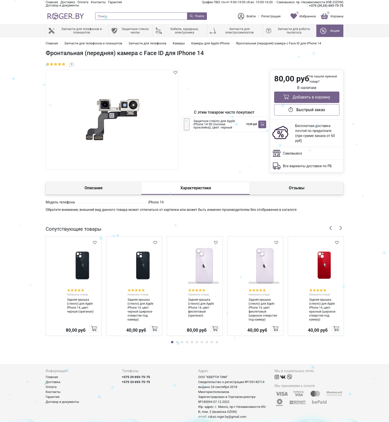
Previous (331, 228)
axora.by (337, 418)
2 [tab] (177, 329)
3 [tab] (182, 329)
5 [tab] (192, 329)
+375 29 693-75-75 (136, 365)
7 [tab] (201, 329)
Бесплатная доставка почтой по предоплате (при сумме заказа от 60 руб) (315, 133)
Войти (251, 16)
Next (341, 228)
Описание (94, 188)
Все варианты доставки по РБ (307, 166)
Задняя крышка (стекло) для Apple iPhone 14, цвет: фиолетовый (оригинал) (191, 299)
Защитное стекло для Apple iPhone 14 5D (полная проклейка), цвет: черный (214, 124)
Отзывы (296, 188)
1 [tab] (172, 329)
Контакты (98, 2)
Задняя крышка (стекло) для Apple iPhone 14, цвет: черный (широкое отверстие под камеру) (133, 299)
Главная (52, 2)
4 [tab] (187, 329)
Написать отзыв (79, 290)
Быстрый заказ (307, 109)
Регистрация (271, 16)
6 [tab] (196, 329)
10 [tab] (216, 329)
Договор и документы (62, 5)
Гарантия (115, 2)
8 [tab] (206, 329)
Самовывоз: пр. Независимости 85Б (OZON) (310, 2)
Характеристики (195, 188)
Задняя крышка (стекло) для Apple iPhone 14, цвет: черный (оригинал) (70, 299)
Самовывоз (292, 153)
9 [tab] (211, 329)
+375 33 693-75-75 (136, 370)
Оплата (82, 2)
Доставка (67, 2)
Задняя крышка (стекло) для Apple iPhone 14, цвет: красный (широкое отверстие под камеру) (315, 299)
